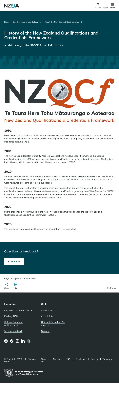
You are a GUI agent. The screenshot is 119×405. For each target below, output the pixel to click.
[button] (6, 286)
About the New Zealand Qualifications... (62, 22)
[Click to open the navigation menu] (112, 6)
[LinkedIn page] (23, 341)
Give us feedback (13, 330)
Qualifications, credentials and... (27, 22)
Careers (45, 330)
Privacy (94, 359)
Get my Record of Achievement (13, 324)
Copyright (107, 359)
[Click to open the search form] (98, 6)
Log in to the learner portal (18, 310)
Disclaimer (81, 359)
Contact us (14, 261)
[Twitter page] (11, 341)
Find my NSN (11, 316)
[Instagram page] (17, 341)
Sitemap (32, 359)
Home (7, 22)
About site (44, 360)
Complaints (47, 316)
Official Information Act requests (53, 324)
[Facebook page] (6, 341)
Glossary (57, 359)
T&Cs (68, 359)
